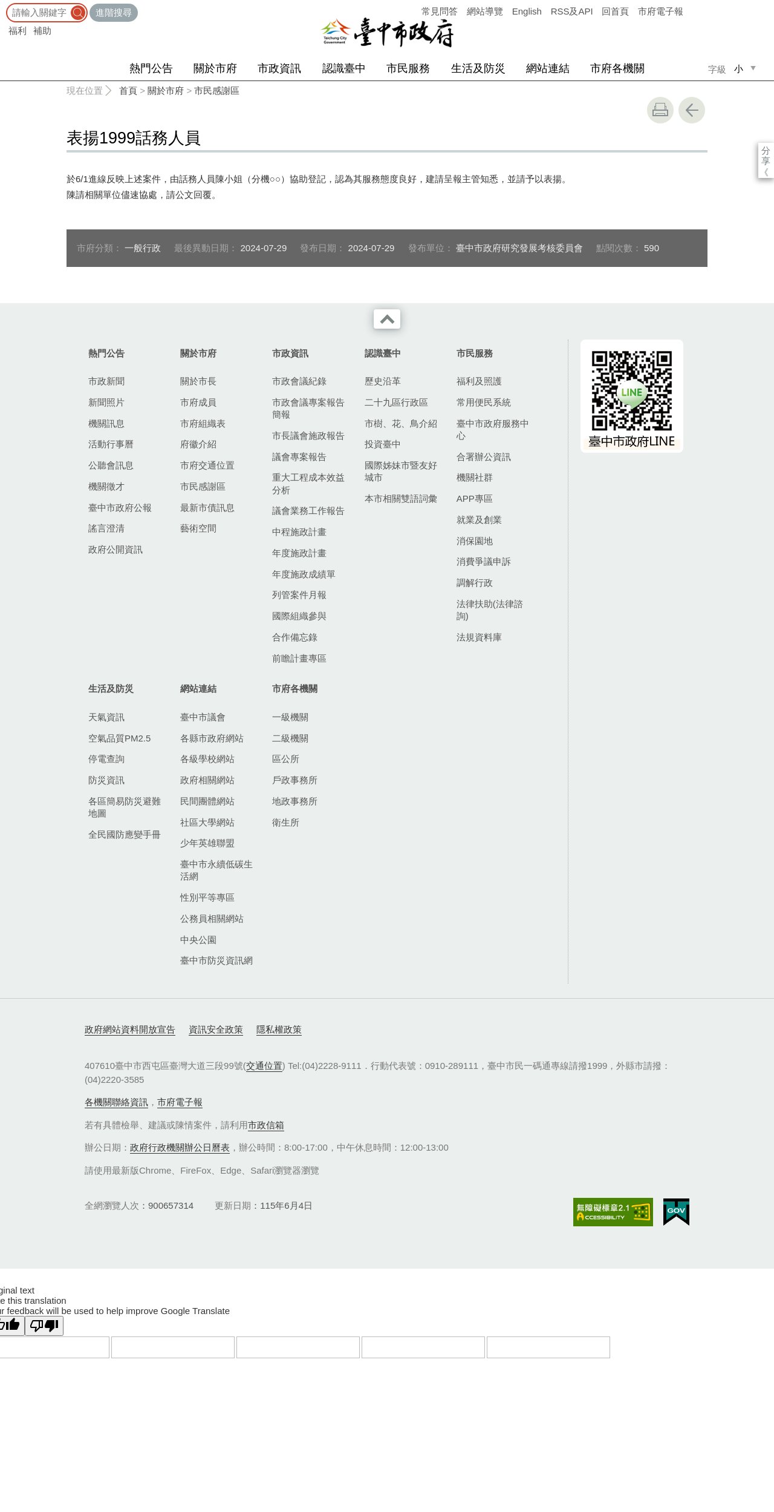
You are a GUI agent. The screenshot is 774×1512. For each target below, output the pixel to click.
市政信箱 (266, 1125)
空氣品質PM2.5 (119, 738)
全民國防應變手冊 (124, 834)
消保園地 (475, 541)
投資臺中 (383, 444)
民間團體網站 (207, 801)
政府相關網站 (207, 780)
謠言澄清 (106, 528)
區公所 (285, 759)
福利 (17, 30)
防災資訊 (106, 780)
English (527, 11)
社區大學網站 (207, 822)
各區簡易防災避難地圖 (124, 807)
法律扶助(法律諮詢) (490, 610)
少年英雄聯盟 (207, 843)
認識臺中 (344, 68)
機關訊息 (106, 423)
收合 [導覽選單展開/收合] (387, 319)
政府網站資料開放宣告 (130, 1029)
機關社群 (475, 477)
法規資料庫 (479, 637)
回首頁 (615, 11)
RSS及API (572, 11)
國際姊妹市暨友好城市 (401, 471)
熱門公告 (151, 68)
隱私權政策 (279, 1029)
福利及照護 (479, 381)
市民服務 (408, 68)
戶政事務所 (294, 780)
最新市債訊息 (207, 507)
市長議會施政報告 (308, 435)
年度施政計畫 (299, 553)
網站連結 (548, 68)
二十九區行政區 (396, 402)
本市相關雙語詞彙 (401, 498)
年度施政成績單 (304, 574)
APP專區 (475, 498)
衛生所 (285, 822)
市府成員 (198, 402)
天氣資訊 (106, 717)
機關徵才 (106, 486)
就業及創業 (479, 519)
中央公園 (198, 940)
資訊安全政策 (216, 1029)
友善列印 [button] (660, 110)
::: (4, 6)
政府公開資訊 (115, 549)
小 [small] (738, 69)
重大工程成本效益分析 (308, 483)
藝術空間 (198, 528)
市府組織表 (203, 423)
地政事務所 (294, 801)
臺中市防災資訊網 (216, 960)
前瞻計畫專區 (299, 658)
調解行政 (475, 582)
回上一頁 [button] (691, 110)
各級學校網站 (207, 759)
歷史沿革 (383, 381)
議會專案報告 (299, 457)
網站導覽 (485, 11)
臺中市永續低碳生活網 (216, 870)
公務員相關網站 (212, 918)
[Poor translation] (44, 1326)
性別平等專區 (207, 897)
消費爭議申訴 (484, 561)
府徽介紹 (198, 444)
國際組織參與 (299, 616)
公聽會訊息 (111, 465)
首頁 (128, 90)
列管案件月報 (299, 595)
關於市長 (198, 381)
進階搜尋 (114, 12)
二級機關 (290, 738)
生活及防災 (478, 68)
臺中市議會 (203, 717)
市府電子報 (660, 11)
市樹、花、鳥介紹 (401, 423)
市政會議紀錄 (299, 381)
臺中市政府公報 (120, 507)
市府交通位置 (207, 465)
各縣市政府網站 (212, 738)
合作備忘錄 (294, 637)
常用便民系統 (484, 402)
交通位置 (264, 1065)
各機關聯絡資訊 (116, 1102)
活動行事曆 (111, 444)
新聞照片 (106, 402)
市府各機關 (617, 68)
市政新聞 (106, 381)
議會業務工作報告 (308, 510)
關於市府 (215, 68)
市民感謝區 (216, 90)
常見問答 (439, 11)
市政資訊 (279, 68)
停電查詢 (106, 759)
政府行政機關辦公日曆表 (180, 1147)
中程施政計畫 (299, 532)
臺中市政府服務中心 (493, 429)
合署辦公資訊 (484, 457)
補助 (42, 30)
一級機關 (290, 717)
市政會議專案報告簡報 (308, 408)
